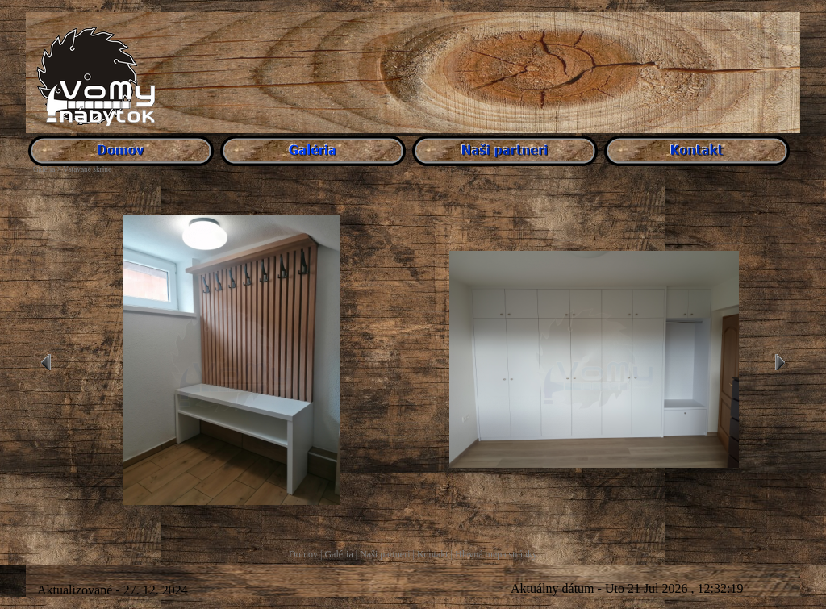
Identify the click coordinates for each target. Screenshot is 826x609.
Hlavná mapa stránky (496, 554)
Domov (303, 554)
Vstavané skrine (87, 169)
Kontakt (432, 554)
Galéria (338, 554)
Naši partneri (385, 554)
